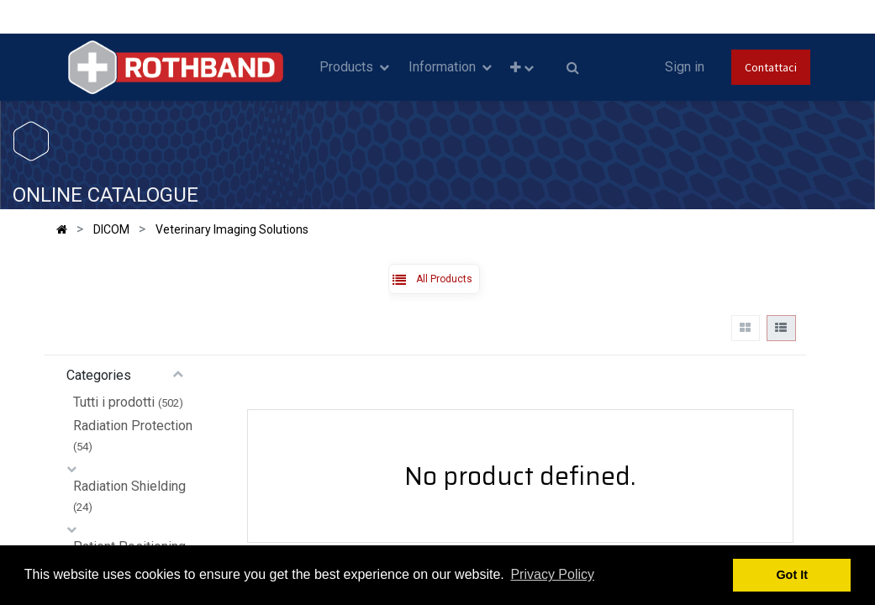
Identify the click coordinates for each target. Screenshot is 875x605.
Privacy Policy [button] (552, 574)
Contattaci (771, 67)
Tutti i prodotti (114, 402)
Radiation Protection (132, 426)
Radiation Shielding (129, 486)
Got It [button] (792, 574)
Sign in (684, 67)
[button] (522, 67)
